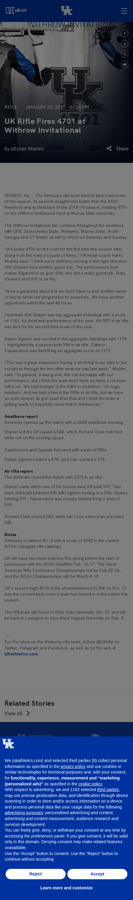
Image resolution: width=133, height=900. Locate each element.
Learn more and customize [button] (66, 887)
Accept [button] (97, 874)
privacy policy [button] (73, 766)
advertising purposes (24, 812)
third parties (108, 789)
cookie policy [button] (90, 784)
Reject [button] (35, 874)
